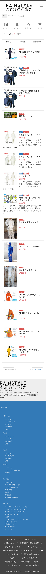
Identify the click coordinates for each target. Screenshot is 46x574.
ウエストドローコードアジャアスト (16, 519)
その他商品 (8, 427)
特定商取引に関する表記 (29, 543)
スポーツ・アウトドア (12, 485)
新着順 (23, 42)
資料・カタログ (28, 558)
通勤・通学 (8, 490)
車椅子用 (8, 495)
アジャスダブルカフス (12, 514)
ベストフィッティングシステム (15, 509)
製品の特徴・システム (30, 562)
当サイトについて (29, 539)
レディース (6, 416)
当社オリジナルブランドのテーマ (16, 551)
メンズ (4, 433)
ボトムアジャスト (11, 529)
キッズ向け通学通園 (11, 497)
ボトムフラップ (10, 527)
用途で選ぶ (6, 479)
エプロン (8, 473)
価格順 (8, 42)
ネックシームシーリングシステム (16, 512)
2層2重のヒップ (10, 524)
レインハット (9, 468)
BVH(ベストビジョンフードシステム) (17, 507)
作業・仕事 (8, 482)
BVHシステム (33, 547)
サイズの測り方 (13, 554)
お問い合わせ (9, 543)
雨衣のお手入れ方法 (31, 554)
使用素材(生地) (10, 562)
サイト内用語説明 (13, 565)
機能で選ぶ (6, 503)
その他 (4, 464)
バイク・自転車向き (11, 487)
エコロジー (38, 551)
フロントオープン (11, 522)
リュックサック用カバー (13, 470)
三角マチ (8, 517)
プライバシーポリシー (13, 547)
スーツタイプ (9, 456)
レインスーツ (9, 424)
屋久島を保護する (32, 565)
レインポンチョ (10, 422)
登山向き (8, 492)
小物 (6, 429)
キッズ (4, 450)
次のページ (37, 369)
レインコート (9, 419)
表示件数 (37, 42)
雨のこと (12, 558)
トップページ (12, 539)
